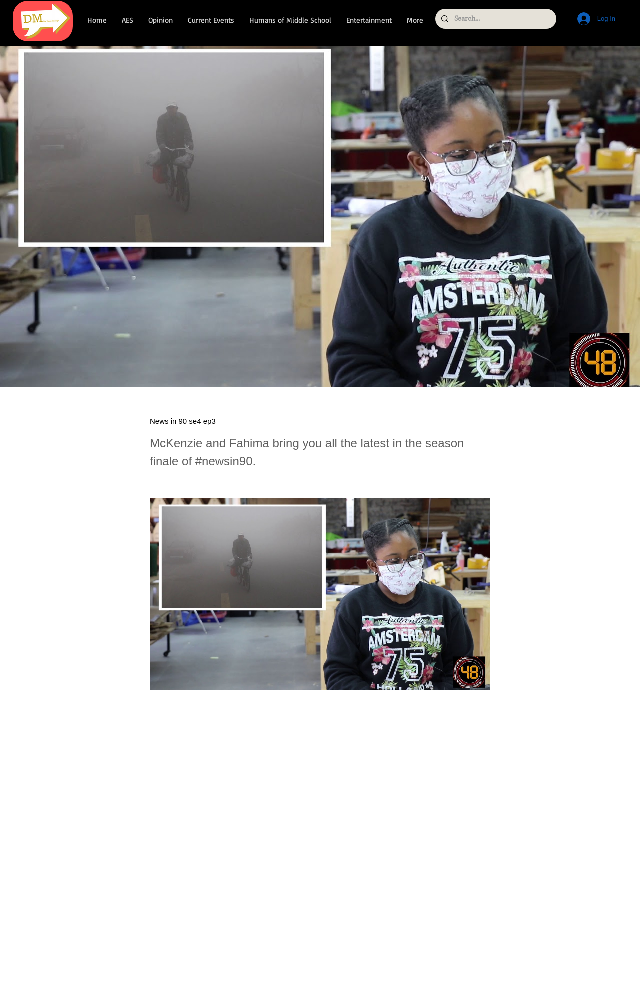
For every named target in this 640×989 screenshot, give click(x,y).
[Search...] (495, 19)
